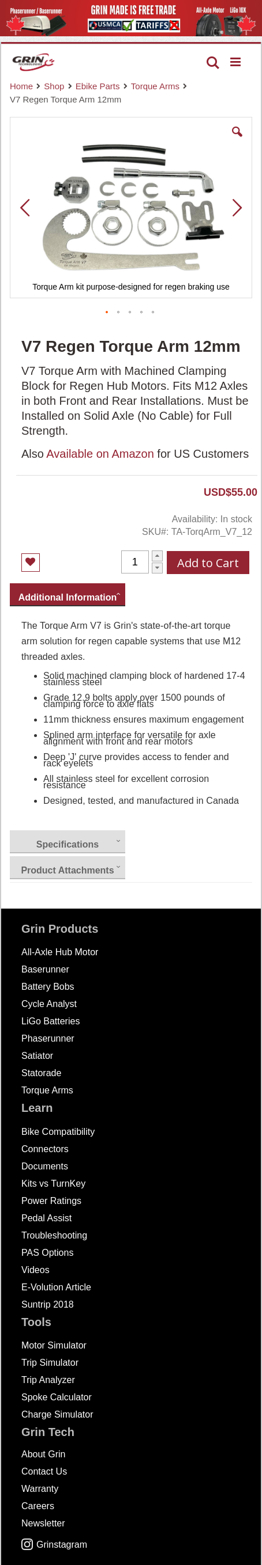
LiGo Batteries (50, 1021)
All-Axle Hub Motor (59, 952)
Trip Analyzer (48, 1380)
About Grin (43, 1454)
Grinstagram (54, 1544)
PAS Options (47, 1253)
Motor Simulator (54, 1345)
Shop (54, 86)
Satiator (37, 1056)
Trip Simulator (49, 1363)
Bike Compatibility (58, 1132)
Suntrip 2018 (47, 1304)
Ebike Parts (98, 86)
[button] (237, 140)
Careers (37, 1506)
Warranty (39, 1489)
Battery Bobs (47, 987)
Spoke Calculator (56, 1397)
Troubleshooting (54, 1235)
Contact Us (44, 1471)
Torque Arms (155, 86)
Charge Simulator (57, 1414)
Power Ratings (51, 1201)
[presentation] (67, 594)
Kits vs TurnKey (53, 1183)
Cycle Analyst (49, 1004)
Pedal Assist (46, 1218)
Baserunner (45, 969)
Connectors (45, 1149)
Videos (35, 1270)
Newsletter (43, 1523)
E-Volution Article (56, 1287)
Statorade (41, 1073)
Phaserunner (47, 1038)
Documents (44, 1166)
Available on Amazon (100, 453)
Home (21, 86)
